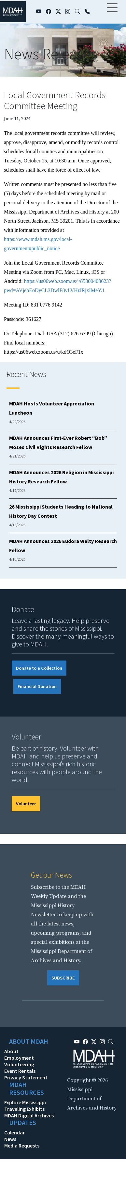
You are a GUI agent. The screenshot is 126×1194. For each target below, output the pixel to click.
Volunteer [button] (26, 804)
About (11, 1051)
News (10, 1139)
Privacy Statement (26, 1077)
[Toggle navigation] (112, 12)
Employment (19, 1057)
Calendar (14, 1132)
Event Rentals (19, 1071)
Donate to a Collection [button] (39, 668)
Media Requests (21, 1145)
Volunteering (19, 1064)
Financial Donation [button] (37, 686)
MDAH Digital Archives (29, 1115)
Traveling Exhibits (24, 1109)
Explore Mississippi (25, 1102)
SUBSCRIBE (63, 978)
